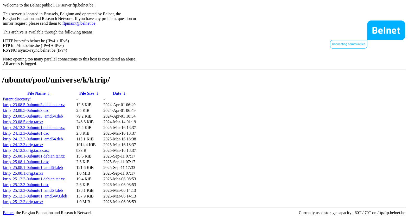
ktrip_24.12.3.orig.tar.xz (23, 144)
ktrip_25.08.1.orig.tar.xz (23, 173)
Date (117, 93)
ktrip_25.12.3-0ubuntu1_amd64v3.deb (35, 196)
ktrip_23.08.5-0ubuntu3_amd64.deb (33, 116)
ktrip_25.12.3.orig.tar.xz (23, 202)
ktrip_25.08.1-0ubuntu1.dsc (26, 162)
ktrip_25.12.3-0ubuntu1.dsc (26, 184)
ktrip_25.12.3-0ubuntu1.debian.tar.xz (34, 179)
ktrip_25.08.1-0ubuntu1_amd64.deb (33, 167)
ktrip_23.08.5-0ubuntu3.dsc (26, 110)
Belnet (8, 212)
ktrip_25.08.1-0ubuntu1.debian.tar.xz (34, 156)
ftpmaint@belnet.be (78, 23)
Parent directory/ (17, 99)
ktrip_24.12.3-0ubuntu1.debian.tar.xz (34, 127)
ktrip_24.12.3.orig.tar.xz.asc (26, 150)
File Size (86, 93)
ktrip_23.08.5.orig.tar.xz (23, 122)
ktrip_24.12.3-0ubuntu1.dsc (26, 133)
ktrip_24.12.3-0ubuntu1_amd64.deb (33, 139)
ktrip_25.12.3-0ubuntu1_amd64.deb (33, 190)
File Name (36, 93)
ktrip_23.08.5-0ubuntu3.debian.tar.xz (34, 105)
